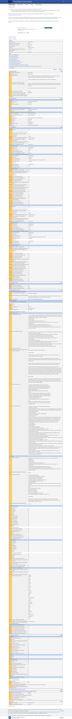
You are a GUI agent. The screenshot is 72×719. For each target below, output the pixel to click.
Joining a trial (20, 4)
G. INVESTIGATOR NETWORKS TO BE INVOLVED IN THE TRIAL (18, 64)
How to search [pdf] (20, 30)
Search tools (26, 32)
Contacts (27, 4)
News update (38, 4)
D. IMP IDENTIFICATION (13, 59)
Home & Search (12, 4)
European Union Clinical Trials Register (16, 9)
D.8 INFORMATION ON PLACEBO (14, 60)
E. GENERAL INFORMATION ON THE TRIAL (15, 62)
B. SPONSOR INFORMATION (13, 56)
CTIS (38, 712)
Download (14, 38)
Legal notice (62, 710)
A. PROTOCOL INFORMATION (13, 54)
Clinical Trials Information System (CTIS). (14, 15)
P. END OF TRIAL (11, 67)
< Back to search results (12, 36)
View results (30, 51)
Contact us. (14, 706)
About (32, 4)
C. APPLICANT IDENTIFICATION (14, 57)
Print (10, 38)
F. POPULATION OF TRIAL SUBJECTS (14, 63)
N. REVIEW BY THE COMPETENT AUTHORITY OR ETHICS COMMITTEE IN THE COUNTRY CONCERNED (25, 66)
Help (63, 1)
